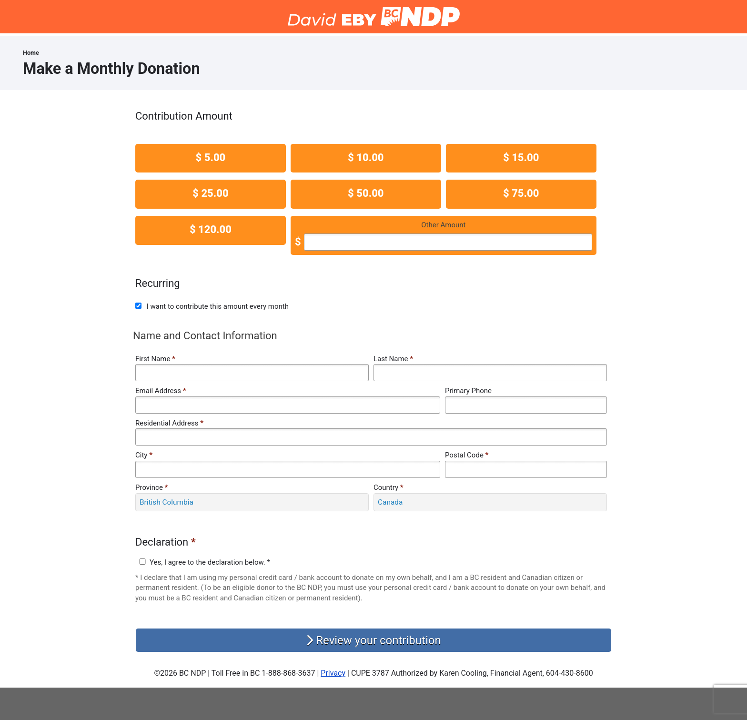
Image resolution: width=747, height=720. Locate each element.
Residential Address (169, 423)
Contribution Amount (183, 116)
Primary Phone (468, 390)
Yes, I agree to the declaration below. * (210, 562)
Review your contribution (373, 640)
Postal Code (466, 455)
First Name (155, 359)
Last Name (393, 359)
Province (151, 487)
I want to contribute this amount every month (218, 306)
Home (31, 52)
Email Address (160, 390)
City (143, 455)
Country (389, 487)
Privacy (333, 673)
